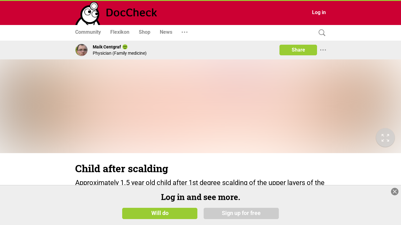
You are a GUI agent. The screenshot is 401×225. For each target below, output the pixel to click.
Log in (319, 12)
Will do (160, 213)
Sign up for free (241, 213)
